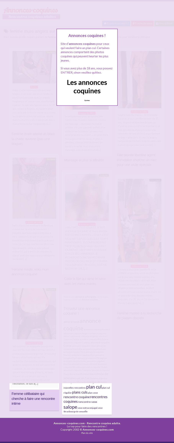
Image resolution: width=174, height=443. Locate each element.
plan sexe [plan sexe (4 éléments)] (93, 392)
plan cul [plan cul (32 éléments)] (94, 387)
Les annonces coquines (87, 86)
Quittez (87, 100)
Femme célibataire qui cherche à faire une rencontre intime (33, 398)
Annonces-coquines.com (69, 423)
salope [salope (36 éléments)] (70, 407)
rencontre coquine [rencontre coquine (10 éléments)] (77, 397)
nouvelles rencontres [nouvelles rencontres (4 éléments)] (75, 387)
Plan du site (87, 433)
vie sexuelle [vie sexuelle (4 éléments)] (81, 411)
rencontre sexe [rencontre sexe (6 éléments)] (87, 401)
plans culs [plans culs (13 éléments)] (80, 392)
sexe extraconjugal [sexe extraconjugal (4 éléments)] (87, 407)
